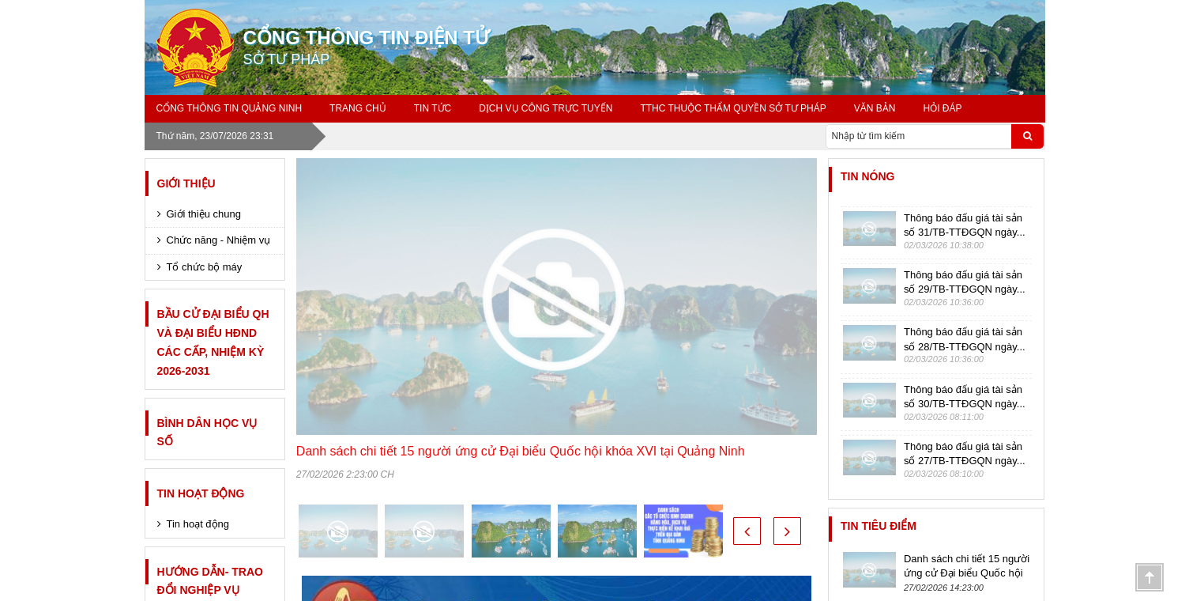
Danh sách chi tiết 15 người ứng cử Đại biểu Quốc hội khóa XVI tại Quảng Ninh (520, 451)
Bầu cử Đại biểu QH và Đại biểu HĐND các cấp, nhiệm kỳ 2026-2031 (213, 342)
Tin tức (432, 108)
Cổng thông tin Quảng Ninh (229, 108)
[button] (747, 531)
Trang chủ (357, 108)
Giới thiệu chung (204, 214)
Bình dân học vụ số (207, 432)
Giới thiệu (186, 183)
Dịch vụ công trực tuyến (545, 108)
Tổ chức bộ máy (205, 267)
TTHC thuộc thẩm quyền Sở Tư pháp (733, 108)
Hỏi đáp (942, 108)
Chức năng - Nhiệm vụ (219, 240)
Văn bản (875, 108)
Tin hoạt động (201, 493)
